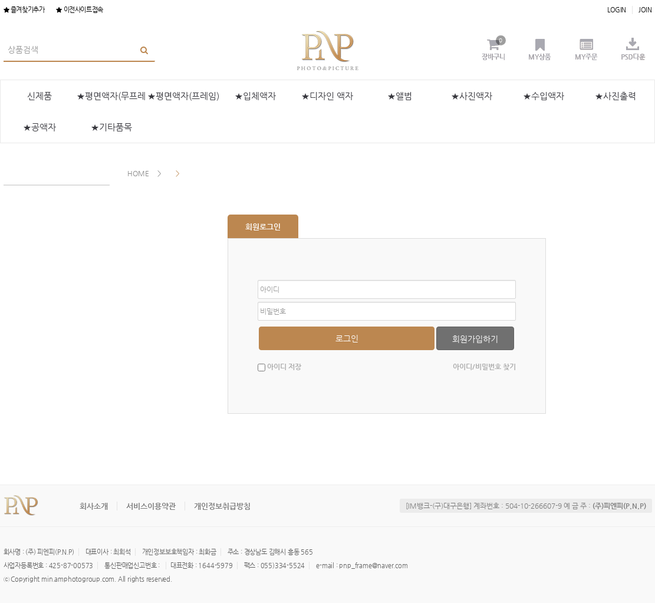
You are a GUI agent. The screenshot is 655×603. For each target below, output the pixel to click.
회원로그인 (263, 226)
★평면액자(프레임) (183, 96)
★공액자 (39, 127)
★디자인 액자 (327, 96)
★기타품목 (111, 127)
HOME (138, 173)
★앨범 (399, 96)
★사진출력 (615, 96)
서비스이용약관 (151, 506)
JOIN (644, 10)
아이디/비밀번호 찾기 (484, 367)
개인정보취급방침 (222, 506)
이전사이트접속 (79, 10)
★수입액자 (543, 96)
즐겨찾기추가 (24, 10)
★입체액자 (255, 96)
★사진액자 (471, 96)
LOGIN (616, 10)
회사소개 (94, 506)
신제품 (39, 96)
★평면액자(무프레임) (111, 101)
